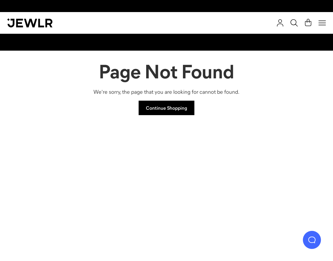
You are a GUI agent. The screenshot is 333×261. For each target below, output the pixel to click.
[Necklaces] (126, 177)
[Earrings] (206, 177)
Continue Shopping (166, 107)
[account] (280, 23)
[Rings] (47, 177)
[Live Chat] (312, 240)
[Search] (294, 23)
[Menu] (322, 23)
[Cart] (308, 23)
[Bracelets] (286, 177)
